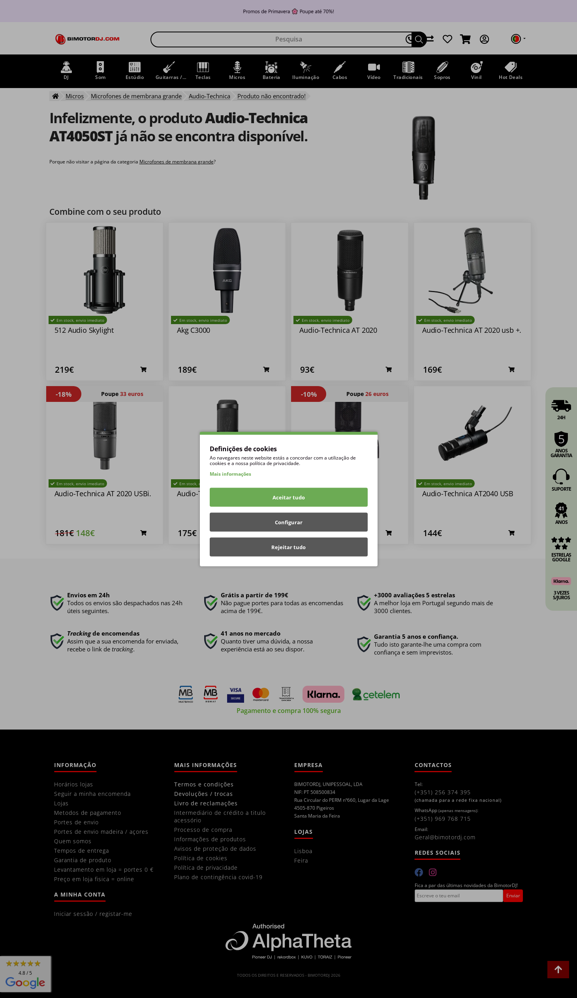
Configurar (289, 522)
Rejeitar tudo (288, 547)
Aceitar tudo (289, 497)
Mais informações (230, 474)
